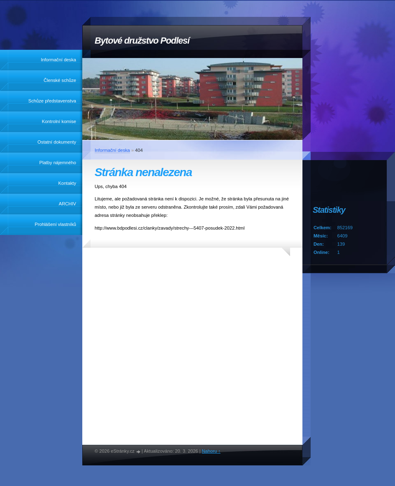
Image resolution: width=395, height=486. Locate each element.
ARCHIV (67, 203)
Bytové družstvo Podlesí (142, 40)
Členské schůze (60, 80)
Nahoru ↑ (211, 451)
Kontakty (67, 183)
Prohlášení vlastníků (55, 224)
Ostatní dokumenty (56, 142)
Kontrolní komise (59, 121)
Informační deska (58, 59)
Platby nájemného (57, 162)
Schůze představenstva (52, 100)
